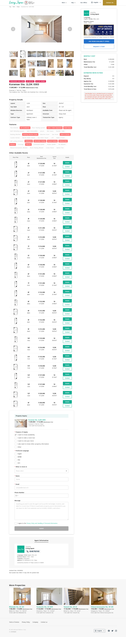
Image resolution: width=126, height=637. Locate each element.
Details (67, 162)
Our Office (83, 2)
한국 (19, 463)
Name (17, 476)
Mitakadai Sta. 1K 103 (22, 601)
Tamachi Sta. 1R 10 (77, 601)
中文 (19, 460)
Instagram (116, 631)
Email (17, 484)
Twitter (112, 631)
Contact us (44, 622)
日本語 (19, 457)
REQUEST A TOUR (99, 46)
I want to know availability (26, 435)
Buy (73, 2)
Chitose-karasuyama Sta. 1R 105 (104, 601)
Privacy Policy (26, 622)
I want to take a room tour (26, 438)
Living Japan (30, 548)
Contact (67, 166)
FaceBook (109, 631)
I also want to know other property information (33, 444)
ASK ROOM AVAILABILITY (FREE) (99, 41)
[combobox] (17, 496)
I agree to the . (38, 523)
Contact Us (109, 2)
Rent (64, 2)
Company (35, 622)
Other (19, 447)
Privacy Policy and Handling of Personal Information (41, 523)
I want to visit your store (26, 441)
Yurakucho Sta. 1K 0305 (49, 601)
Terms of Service (14, 622)
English (20, 454)
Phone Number (19, 492)
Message (17, 500)
